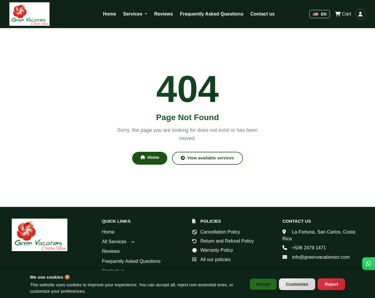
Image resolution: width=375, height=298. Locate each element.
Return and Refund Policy (227, 241)
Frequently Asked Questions (211, 13)
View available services (208, 158)
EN (320, 14)
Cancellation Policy (220, 231)
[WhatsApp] (368, 257)
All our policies (215, 259)
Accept (262, 284)
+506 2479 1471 (309, 248)
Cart (342, 14)
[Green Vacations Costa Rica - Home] (29, 14)
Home (109, 13)
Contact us (262, 13)
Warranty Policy (216, 250)
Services (133, 13)
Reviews (163, 13)
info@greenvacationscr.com (321, 257)
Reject (331, 284)
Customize (297, 284)
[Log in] (360, 14)
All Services (118, 241)
